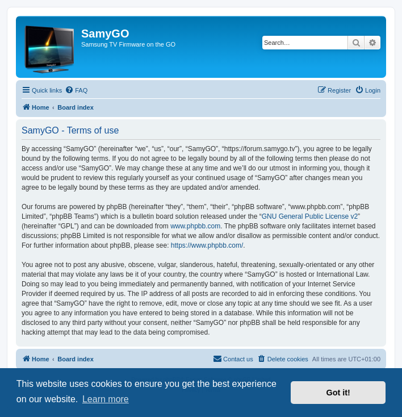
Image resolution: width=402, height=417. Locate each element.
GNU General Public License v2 (310, 216)
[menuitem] (76, 90)
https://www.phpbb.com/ (207, 245)
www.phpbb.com (195, 226)
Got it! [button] (338, 392)
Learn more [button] (105, 399)
